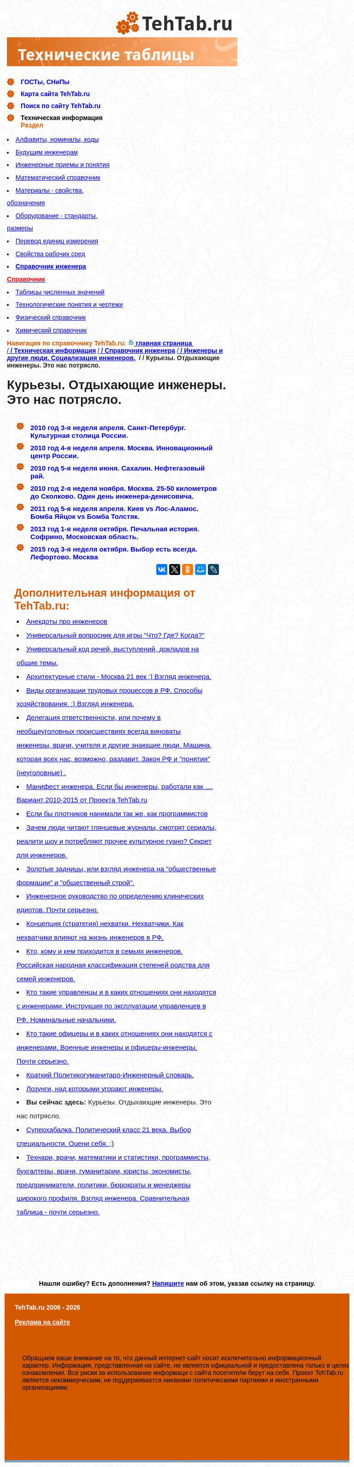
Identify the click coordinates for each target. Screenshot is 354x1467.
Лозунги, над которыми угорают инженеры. (94, 1089)
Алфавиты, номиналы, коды (57, 139)
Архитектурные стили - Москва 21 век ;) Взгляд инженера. (119, 676)
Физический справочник (51, 317)
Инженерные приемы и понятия (63, 164)
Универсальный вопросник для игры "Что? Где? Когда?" (115, 635)
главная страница (161, 343)
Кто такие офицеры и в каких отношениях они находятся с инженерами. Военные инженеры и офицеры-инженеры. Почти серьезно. (114, 1047)
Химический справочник (51, 330)
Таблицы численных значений (60, 292)
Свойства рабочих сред (50, 254)
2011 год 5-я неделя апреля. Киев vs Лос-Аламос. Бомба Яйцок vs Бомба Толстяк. (114, 512)
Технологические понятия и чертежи (69, 304)
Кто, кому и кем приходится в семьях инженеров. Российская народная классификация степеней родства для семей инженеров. (113, 965)
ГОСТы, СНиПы (45, 82)
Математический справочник (58, 177)
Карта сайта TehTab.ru (55, 94)
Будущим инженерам (47, 152)
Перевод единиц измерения (57, 241)
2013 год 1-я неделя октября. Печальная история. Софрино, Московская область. (114, 533)
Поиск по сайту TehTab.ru (60, 105)
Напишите (168, 1283)
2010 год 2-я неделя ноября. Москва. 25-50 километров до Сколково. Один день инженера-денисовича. (123, 492)
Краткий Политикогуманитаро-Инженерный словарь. (110, 1075)
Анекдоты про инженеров (66, 621)
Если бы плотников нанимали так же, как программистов (117, 813)
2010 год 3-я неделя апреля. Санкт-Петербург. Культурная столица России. (108, 431)
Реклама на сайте (42, 1322)
